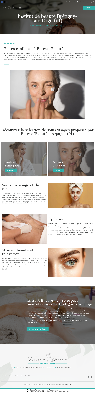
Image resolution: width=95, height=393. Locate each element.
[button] (20, 8)
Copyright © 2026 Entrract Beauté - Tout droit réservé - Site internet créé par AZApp (47, 384)
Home (32, 26)
